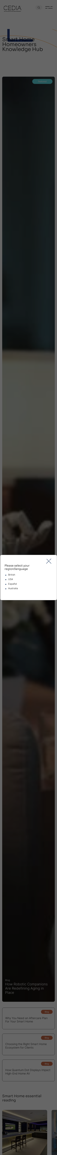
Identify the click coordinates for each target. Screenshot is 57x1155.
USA (10, 579)
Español (12, 583)
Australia (13, 588)
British (11, 574)
